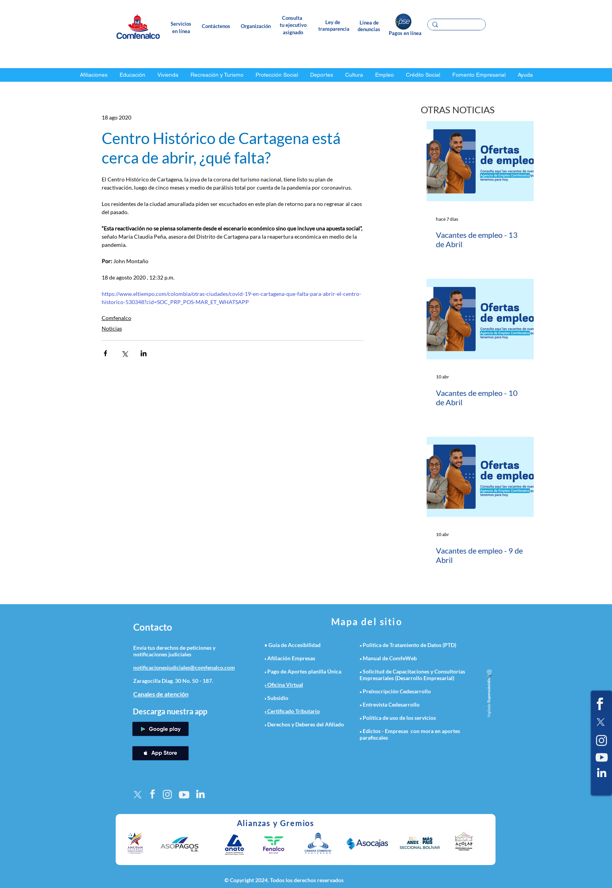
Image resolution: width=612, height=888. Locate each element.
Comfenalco (116, 318)
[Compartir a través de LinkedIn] (143, 353)
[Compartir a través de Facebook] (105, 353)
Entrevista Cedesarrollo (391, 704)
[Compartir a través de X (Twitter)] (124, 353)
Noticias (112, 328)
